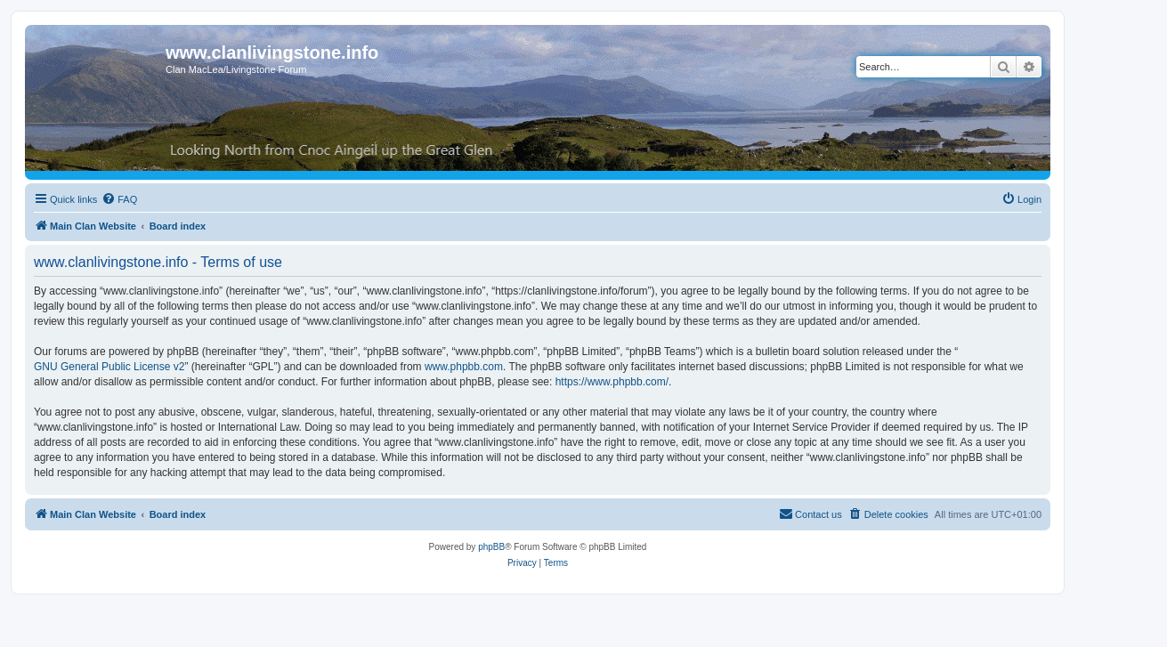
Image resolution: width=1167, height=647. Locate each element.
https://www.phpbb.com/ (612, 382)
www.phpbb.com (464, 366)
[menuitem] (119, 199)
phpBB (491, 547)
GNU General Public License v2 (109, 366)
